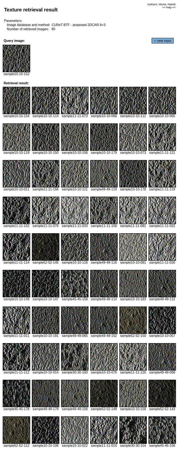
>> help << (169, 7)
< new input (162, 40)
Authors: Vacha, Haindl (161, 4)
